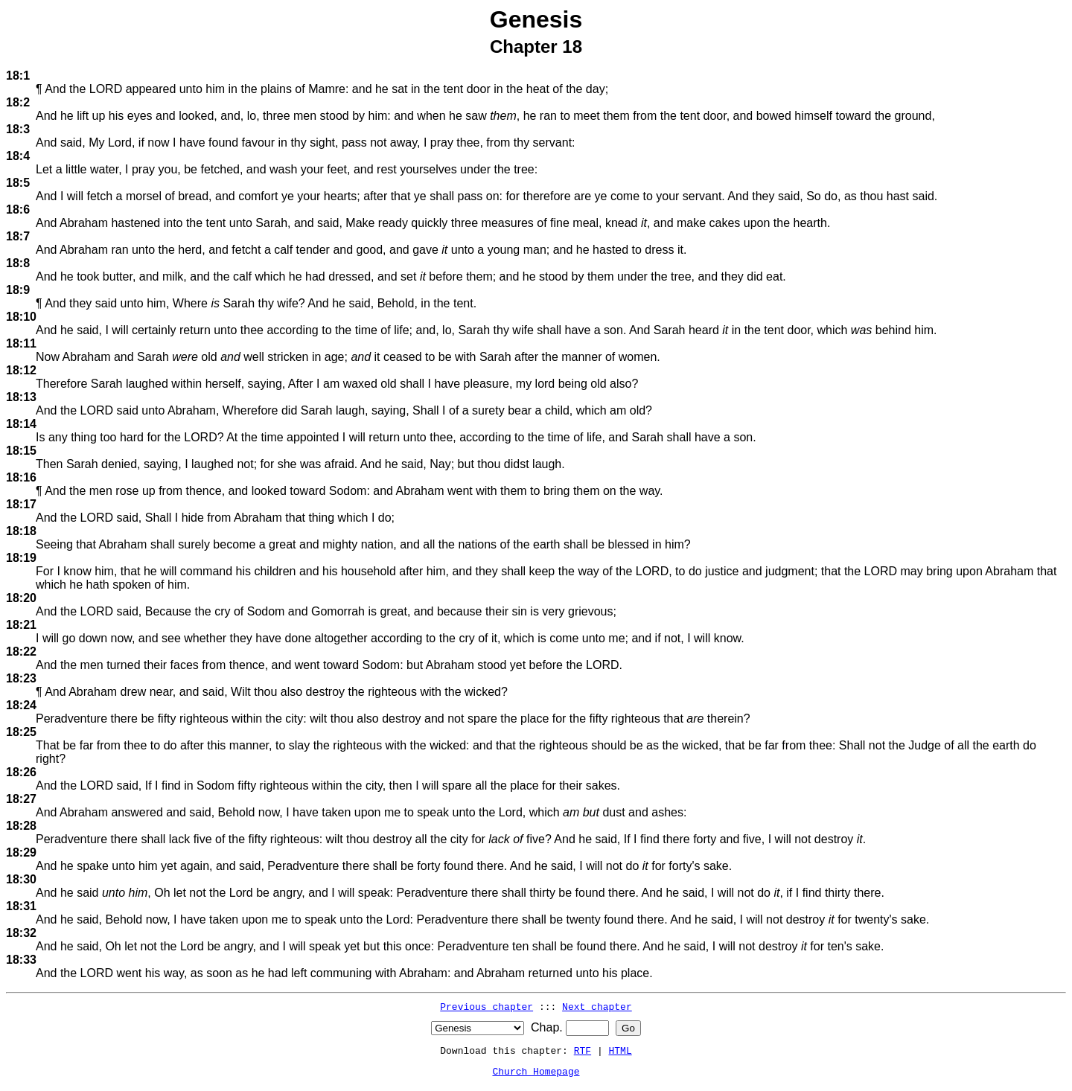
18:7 (18, 236)
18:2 (18, 102)
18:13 (21, 397)
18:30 (21, 879)
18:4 (18, 156)
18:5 (18, 182)
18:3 (18, 129)
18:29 (21, 852)
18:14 (21, 423)
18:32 (21, 933)
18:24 (21, 705)
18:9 (18, 290)
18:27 (21, 799)
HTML (620, 1050)
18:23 (21, 678)
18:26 (21, 772)
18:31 (21, 906)
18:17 (21, 504)
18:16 (21, 477)
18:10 (21, 316)
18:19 (21, 557)
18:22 (21, 651)
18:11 (21, 343)
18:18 (21, 531)
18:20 (21, 598)
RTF (582, 1050)
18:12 (21, 370)
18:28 (21, 825)
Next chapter (597, 1006)
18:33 (21, 959)
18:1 (18, 75)
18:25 (21, 732)
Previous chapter (486, 1006)
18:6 (18, 209)
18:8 (18, 263)
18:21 (21, 624)
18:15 (21, 450)
